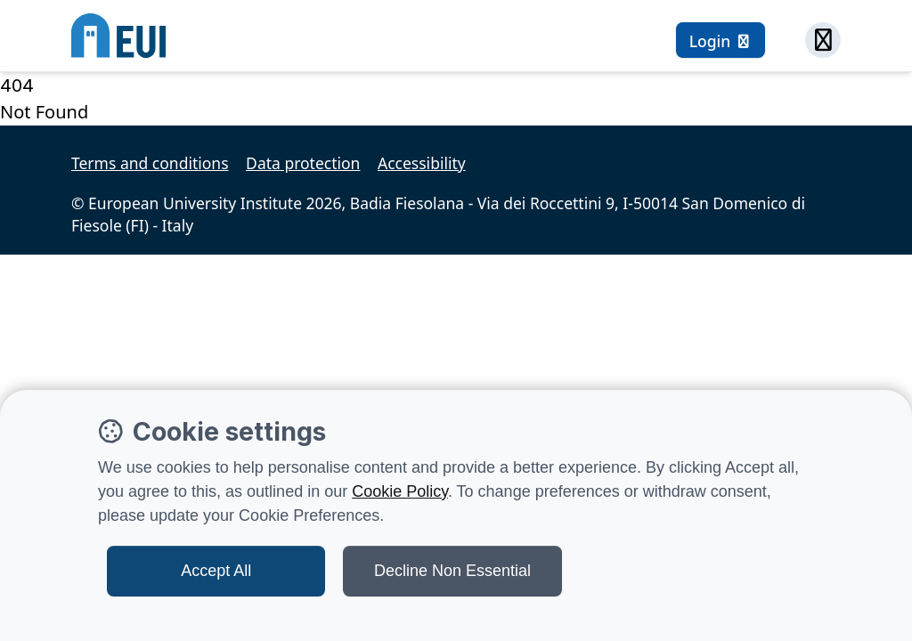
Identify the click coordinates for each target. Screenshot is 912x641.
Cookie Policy (400, 491)
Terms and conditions (150, 163)
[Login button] (720, 40)
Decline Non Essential (452, 571)
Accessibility (422, 163)
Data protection (303, 163)
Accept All (216, 571)
